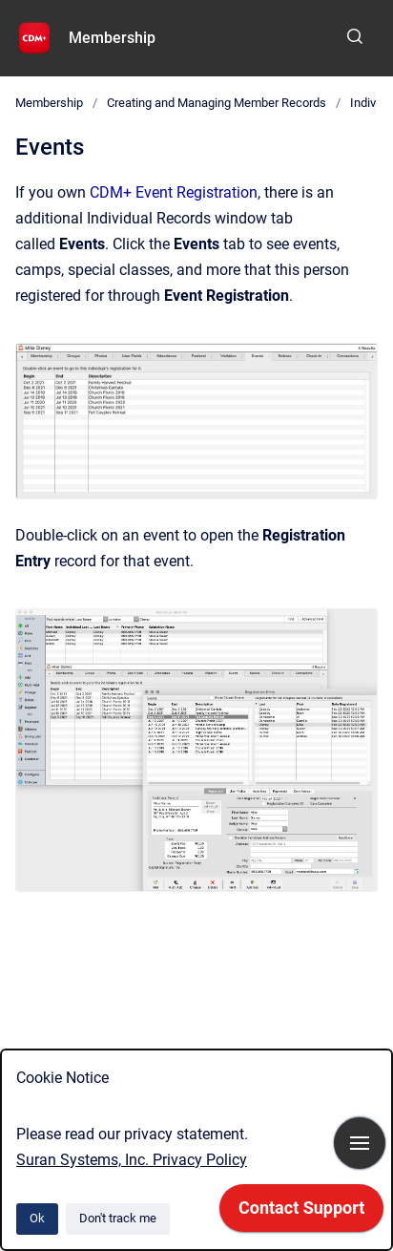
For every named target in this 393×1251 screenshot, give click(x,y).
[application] (301, 1213)
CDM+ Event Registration (174, 192)
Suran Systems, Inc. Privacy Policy (131, 1160)
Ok (37, 1218)
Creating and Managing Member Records (216, 102)
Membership (112, 38)
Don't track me (117, 1218)
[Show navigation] (359, 1143)
